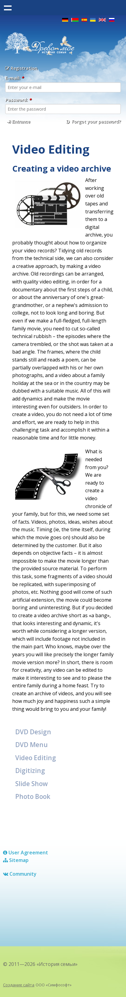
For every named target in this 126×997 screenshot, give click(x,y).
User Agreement (25, 852)
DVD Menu (31, 744)
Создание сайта (18, 985)
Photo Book (32, 796)
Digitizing (30, 770)
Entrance (18, 121)
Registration (21, 68)
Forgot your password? (93, 121)
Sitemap (16, 860)
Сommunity (20, 874)
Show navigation (7, 7)
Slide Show (31, 783)
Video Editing (35, 757)
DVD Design (33, 732)
